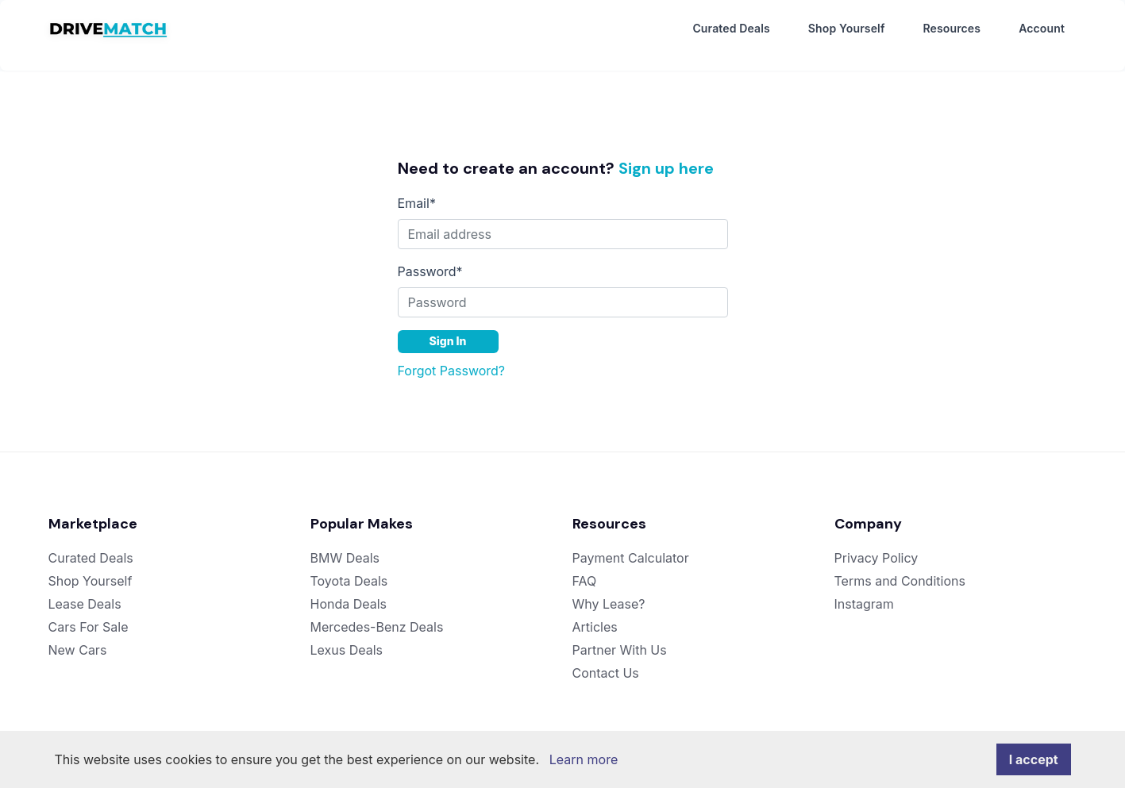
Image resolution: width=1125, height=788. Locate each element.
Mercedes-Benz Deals (377, 613)
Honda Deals (348, 590)
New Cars (77, 636)
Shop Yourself (846, 29)
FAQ (584, 567)
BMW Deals (345, 544)
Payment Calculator (630, 544)
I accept (1033, 759)
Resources (951, 29)
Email (417, 190)
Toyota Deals (349, 567)
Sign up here (666, 154)
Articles (595, 613)
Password (430, 258)
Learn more (583, 759)
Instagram (864, 590)
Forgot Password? (452, 357)
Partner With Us (619, 636)
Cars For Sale (88, 613)
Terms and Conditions (899, 567)
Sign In (448, 327)
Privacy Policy (876, 544)
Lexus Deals (346, 636)
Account (1042, 29)
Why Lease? (608, 590)
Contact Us (605, 659)
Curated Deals (730, 29)
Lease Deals (84, 590)
